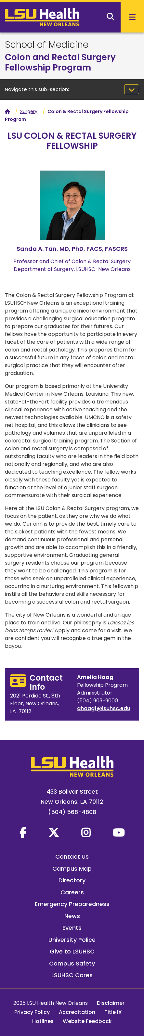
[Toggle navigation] (131, 89)
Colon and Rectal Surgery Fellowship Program (60, 62)
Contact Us (72, 856)
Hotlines (43, 1021)
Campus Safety (72, 963)
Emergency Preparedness (72, 904)
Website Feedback (87, 1021)
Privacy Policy (32, 1012)
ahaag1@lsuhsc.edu (103, 708)
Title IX (113, 1012)
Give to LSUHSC (72, 951)
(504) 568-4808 (72, 812)
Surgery (28, 111)
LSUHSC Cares (72, 975)
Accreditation (77, 1012)
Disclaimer (110, 1003)
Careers (72, 892)
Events (72, 928)
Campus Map (72, 868)
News (72, 916)
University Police (72, 940)
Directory (72, 880)
